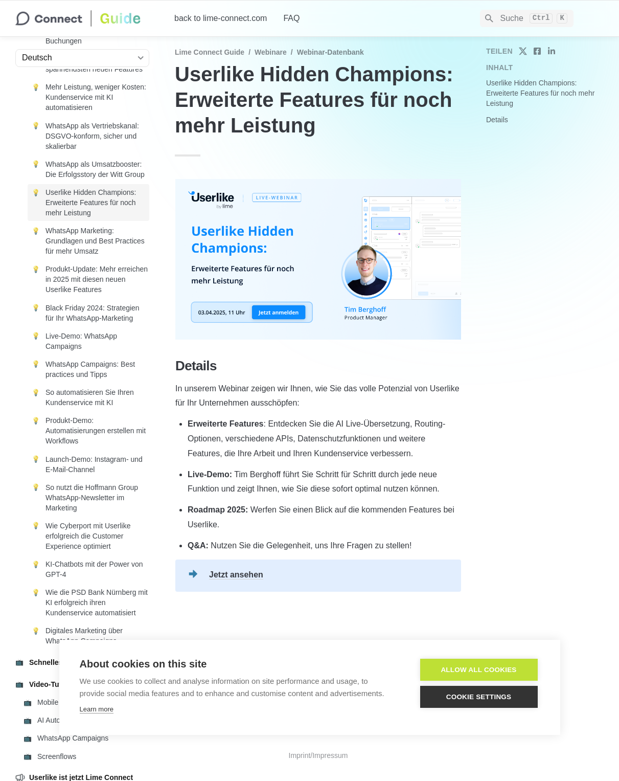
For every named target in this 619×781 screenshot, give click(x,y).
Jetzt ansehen (236, 574)
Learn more (96, 709)
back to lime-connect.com (220, 18)
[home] (86, 18)
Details (497, 120)
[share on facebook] (537, 51)
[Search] (527, 18)
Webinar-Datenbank (330, 52)
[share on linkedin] (551, 51)
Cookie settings (479, 697)
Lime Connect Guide (209, 52)
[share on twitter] (523, 51)
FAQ (291, 18)
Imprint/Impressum (318, 755)
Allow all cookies (478, 670)
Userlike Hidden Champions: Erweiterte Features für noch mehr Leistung (540, 93)
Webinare (271, 52)
